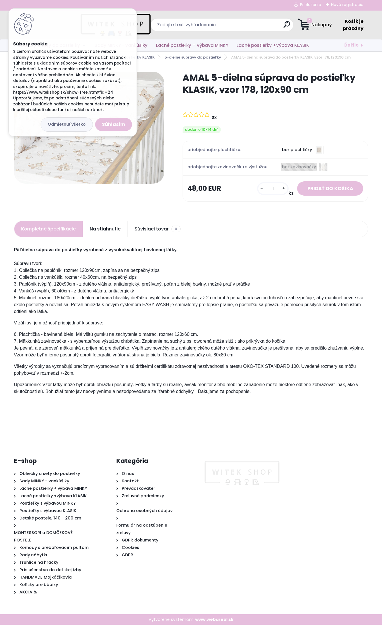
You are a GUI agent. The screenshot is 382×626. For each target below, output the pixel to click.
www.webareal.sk (214, 620)
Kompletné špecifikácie (48, 230)
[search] (246, 26)
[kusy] (267, 189)
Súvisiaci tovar (158, 230)
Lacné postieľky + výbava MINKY (192, 45)
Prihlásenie (310, 4)
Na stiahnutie (105, 230)
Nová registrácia (347, 4)
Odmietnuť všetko (67, 124)
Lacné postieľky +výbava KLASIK (273, 45)
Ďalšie (351, 45)
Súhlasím (113, 124)
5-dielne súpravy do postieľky (193, 57)
